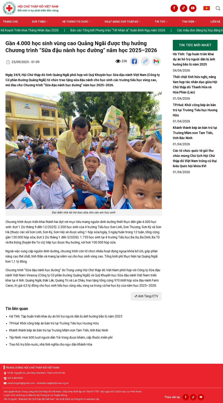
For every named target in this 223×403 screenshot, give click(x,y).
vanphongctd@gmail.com (21, 383)
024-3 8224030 (15, 378)
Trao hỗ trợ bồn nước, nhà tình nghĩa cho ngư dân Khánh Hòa (50, 344)
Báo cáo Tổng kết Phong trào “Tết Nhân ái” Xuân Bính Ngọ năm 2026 (119, 30)
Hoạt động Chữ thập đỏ (123, 21)
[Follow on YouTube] (192, 8)
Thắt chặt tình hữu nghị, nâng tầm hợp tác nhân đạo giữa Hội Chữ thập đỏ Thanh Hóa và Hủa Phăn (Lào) (195, 84)
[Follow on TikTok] (183, 8)
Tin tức (161, 21)
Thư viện (189, 21)
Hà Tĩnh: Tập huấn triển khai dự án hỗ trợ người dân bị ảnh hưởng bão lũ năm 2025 (65, 316)
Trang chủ (10, 21)
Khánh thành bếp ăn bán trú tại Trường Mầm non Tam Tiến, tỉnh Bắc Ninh (58, 330)
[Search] (218, 8)
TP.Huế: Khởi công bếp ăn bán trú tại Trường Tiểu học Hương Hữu (54, 323)
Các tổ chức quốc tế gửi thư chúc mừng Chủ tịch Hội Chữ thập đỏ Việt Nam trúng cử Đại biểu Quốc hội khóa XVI (195, 158)
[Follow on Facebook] (174, 8)
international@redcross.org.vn (53, 383)
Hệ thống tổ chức (76, 21)
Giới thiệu (40, 21)
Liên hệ (215, 21)
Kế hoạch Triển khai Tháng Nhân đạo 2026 (32, 30)
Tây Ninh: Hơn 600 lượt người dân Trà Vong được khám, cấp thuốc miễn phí (61, 337)
